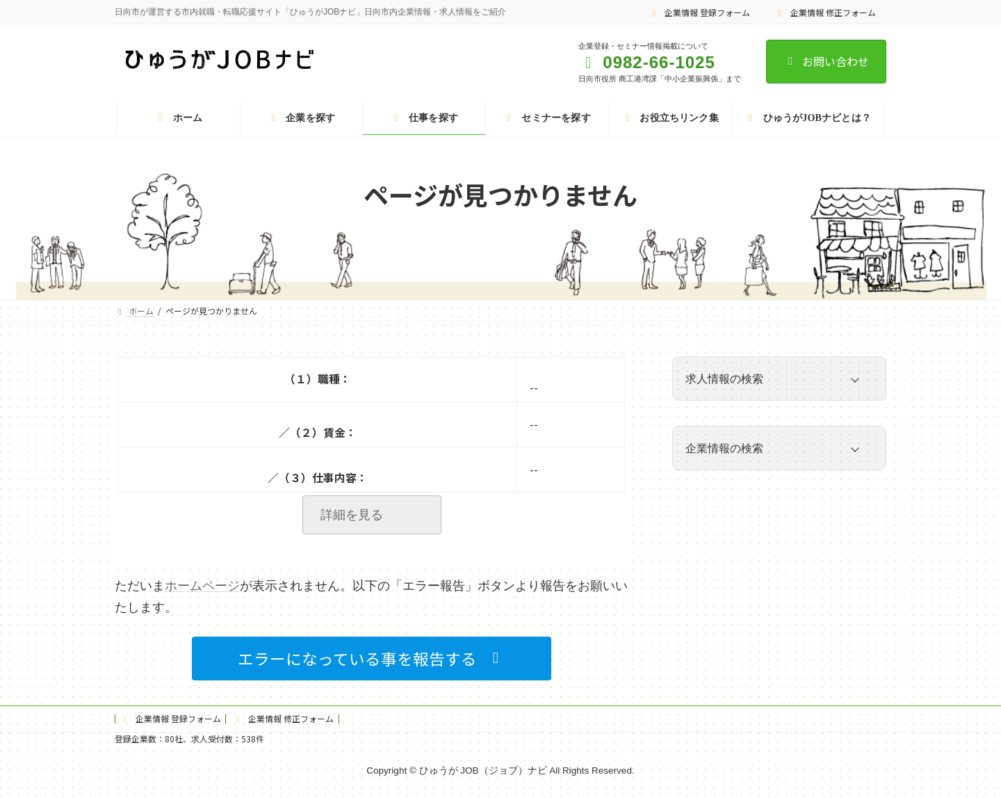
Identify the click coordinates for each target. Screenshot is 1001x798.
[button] (371, 658)
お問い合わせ (826, 61)
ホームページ (202, 586)
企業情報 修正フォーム (825, 12)
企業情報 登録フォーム (700, 12)
